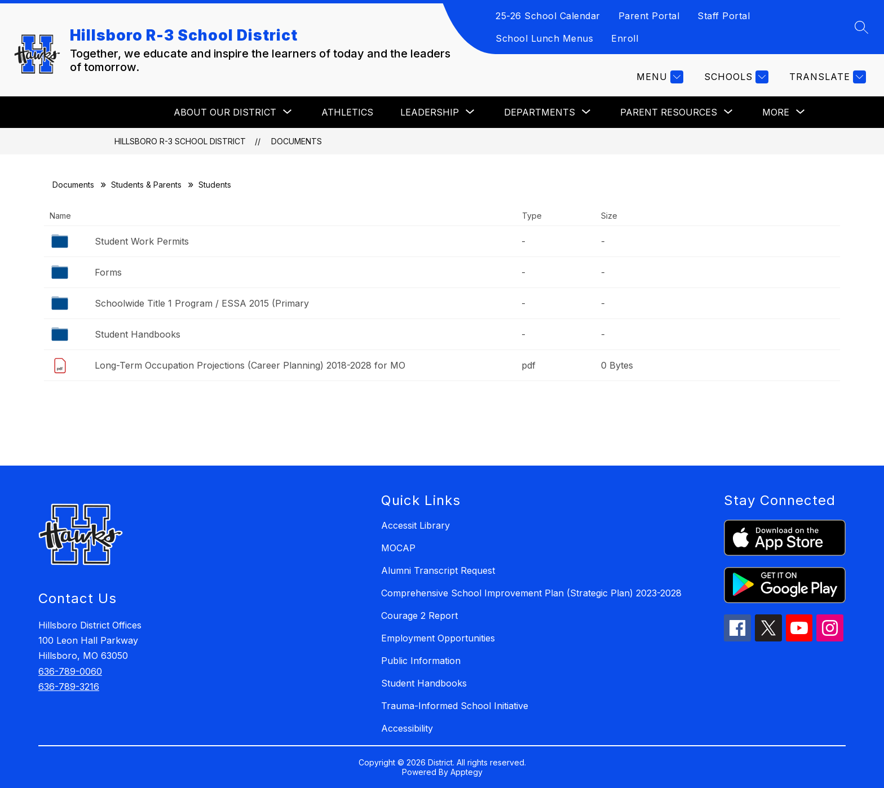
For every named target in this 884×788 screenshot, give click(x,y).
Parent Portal (649, 15)
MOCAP (398, 548)
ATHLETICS (347, 112)
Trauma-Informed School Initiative (454, 705)
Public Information (421, 660)
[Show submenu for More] (775, 112)
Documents (296, 141)
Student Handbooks (137, 334)
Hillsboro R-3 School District (180, 141)
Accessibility (407, 728)
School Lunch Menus (544, 38)
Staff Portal (723, 15)
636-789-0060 (70, 671)
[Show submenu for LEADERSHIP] (429, 112)
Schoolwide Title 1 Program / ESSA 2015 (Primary (202, 303)
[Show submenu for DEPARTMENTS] (539, 112)
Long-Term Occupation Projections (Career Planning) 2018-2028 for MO (250, 365)
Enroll (624, 38)
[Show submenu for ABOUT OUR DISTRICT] (225, 112)
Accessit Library (415, 525)
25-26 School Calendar (548, 15)
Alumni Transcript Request (438, 570)
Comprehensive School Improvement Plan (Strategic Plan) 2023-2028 (531, 593)
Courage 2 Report (419, 615)
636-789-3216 (68, 686)
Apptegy (466, 772)
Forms (108, 272)
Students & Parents (146, 184)
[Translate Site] (826, 77)
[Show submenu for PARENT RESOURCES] (668, 112)
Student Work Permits (142, 241)
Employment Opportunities (438, 638)
